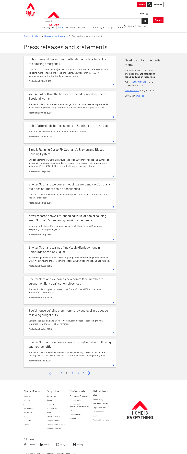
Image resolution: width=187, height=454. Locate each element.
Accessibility (98, 386)
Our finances (28, 395)
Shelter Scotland (32, 22)
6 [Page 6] (83, 360)
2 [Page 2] (61, 360)
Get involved (51, 383)
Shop (49, 399)
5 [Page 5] (78, 360)
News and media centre (56, 22)
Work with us (52, 395)
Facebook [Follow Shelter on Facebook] (29, 431)
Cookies (96, 403)
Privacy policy (98, 398)
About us (27, 383)
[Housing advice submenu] (98, 14)
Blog (25, 403)
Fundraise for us (53, 407)
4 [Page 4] (72, 360)
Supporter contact (54, 415)
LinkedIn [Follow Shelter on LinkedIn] (45, 431)
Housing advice (85, 14)
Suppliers (27, 407)
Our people (28, 399)
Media (72, 397)
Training (73, 405)
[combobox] (142, 5)
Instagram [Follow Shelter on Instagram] (62, 431)
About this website (100, 390)
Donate (49, 387)
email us (140, 82)
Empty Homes (75, 401)
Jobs (25, 391)
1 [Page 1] (55, 360)
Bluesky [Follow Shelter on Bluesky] (78, 431)
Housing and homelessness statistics (79, 392)
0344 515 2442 (139, 69)
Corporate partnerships (56, 411)
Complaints (28, 411)
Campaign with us (54, 403)
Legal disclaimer (99, 394)
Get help (27, 387)
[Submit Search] (160, 5)
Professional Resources (79, 383)
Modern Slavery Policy (101, 407)
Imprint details (77, 448)
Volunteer (50, 391)
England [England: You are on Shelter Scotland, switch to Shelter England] (109, 5)
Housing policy (75, 387)
